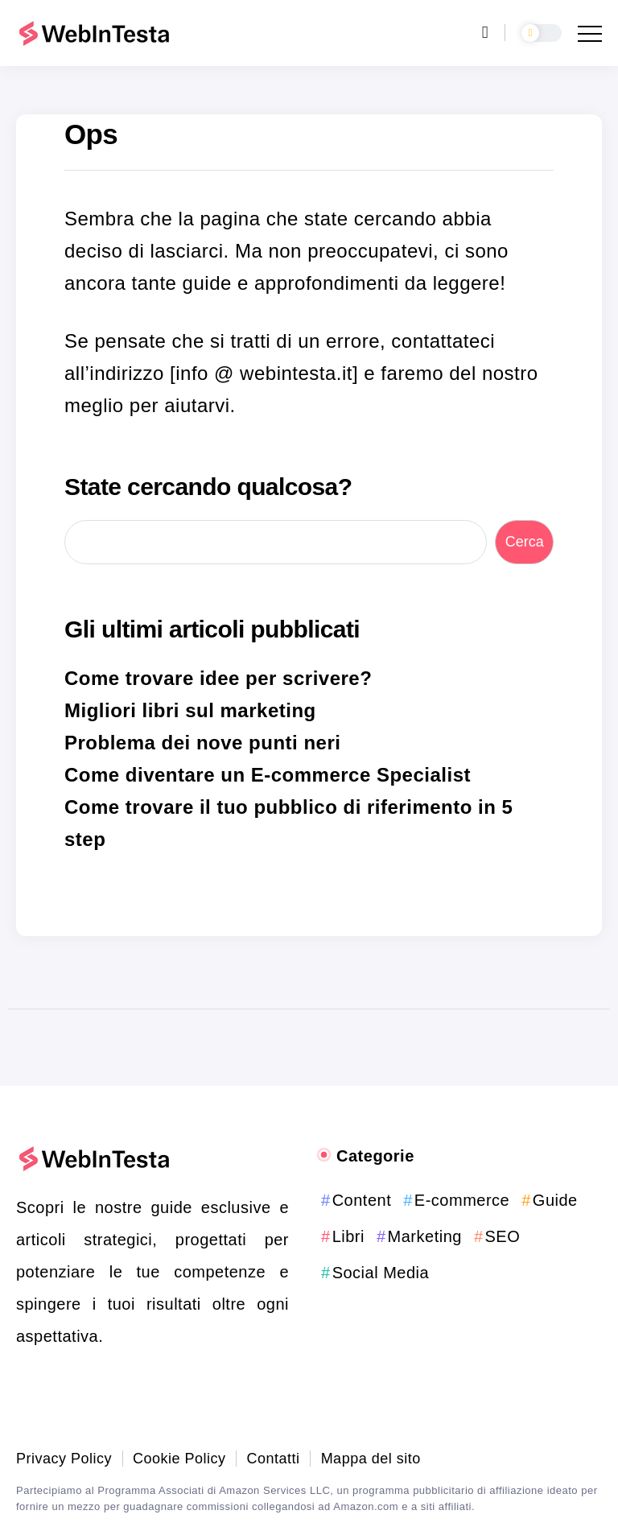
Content (362, 1200)
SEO (503, 1236)
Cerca (524, 542)
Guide (555, 1200)
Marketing (425, 1236)
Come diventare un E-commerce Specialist (267, 775)
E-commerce (461, 1200)
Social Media (381, 1272)
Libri (348, 1236)
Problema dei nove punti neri (202, 742)
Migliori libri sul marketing (190, 710)
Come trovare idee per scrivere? (218, 678)
